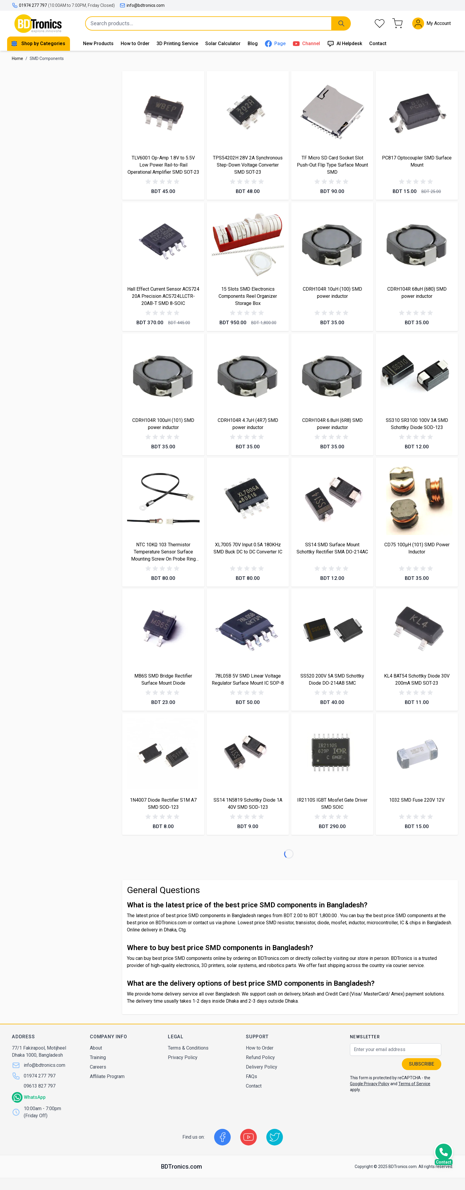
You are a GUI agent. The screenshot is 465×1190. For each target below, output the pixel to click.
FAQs (251, 1076)
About (96, 1048)
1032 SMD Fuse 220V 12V (417, 800)
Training (98, 1057)
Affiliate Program (107, 1076)
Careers (98, 1067)
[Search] (341, 23)
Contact (377, 43)
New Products (98, 43)
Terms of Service (414, 1083)
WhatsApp (35, 1097)
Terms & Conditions (188, 1048)
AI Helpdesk (344, 43)
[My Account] (431, 23)
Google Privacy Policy (369, 1083)
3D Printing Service (177, 43)
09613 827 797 (39, 1086)
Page (275, 43)
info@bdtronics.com (142, 5)
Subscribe (421, 1064)
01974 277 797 (39, 1076)
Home (17, 58)
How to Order (135, 43)
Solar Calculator (223, 43)
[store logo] (38, 23)
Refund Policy (260, 1057)
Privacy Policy (183, 1057)
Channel (306, 43)
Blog (253, 43)
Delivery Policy (261, 1067)
